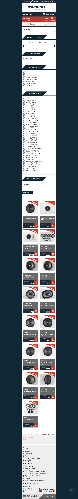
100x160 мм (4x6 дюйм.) (32, 148)
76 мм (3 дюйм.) (29, 133)
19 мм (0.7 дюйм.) (29, 102)
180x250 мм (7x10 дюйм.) (32, 161)
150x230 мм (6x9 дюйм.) (32, 154)
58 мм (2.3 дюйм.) (30, 122)
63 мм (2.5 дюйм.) (30, 124)
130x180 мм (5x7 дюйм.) (31, 152)
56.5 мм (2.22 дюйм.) (31, 120)
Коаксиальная (29, 76)
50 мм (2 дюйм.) (29, 119)
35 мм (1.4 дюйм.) (29, 111)
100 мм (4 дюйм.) (29, 146)
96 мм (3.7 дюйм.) (30, 144)
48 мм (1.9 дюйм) (29, 117)
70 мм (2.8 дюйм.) (30, 130)
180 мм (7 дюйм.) (29, 159)
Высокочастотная (30, 78)
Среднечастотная (30, 79)
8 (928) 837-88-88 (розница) (35, 473)
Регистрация (49, 1)
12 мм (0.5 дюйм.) (29, 100)
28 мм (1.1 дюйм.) (29, 109)
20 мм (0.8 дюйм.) (30, 104)
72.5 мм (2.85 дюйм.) (31, 132)
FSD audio (27, 59)
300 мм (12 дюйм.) (30, 170)
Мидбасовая (28, 81)
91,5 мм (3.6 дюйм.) (30, 141)
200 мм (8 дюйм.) (30, 163)
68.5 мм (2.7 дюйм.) (30, 128)
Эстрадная (27, 85)
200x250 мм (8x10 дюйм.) (32, 165)
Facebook (28, 491)
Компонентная (29, 74)
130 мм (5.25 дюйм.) (30, 150)
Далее (51, 434)
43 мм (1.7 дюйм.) (29, 113)
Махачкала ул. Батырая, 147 (29, 467)
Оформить (27, 20)
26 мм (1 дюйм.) (29, 108)
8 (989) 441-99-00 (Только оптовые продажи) (37, 477)
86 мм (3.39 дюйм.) (30, 135)
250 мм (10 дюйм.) (30, 168)
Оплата (27, 456)
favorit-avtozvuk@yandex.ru (34, 481)
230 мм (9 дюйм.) (29, 167)
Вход (42, 1)
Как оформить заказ (32, 458)
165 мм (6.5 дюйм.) (30, 155)
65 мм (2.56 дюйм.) (30, 126)
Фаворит (28, 451)
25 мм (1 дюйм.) (29, 106)
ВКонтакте (28, 486)
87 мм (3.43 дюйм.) (30, 137)
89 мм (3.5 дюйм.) (30, 139)
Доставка (28, 454)
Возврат (28, 461)
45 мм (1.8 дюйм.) (29, 115)
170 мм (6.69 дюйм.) (30, 157)
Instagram (28, 488)
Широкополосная (30, 83)
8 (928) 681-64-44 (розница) (35, 471)
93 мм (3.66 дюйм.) (30, 143)
